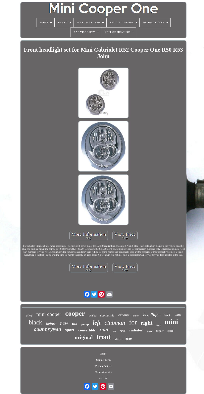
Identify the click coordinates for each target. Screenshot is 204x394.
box (74, 324)
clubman (115, 322)
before (51, 323)
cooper (75, 313)
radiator (136, 330)
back (167, 315)
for (133, 322)
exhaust (123, 315)
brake (149, 331)
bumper (160, 330)
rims (122, 330)
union (136, 315)
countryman (47, 329)
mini (171, 322)
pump (85, 324)
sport (70, 329)
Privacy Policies (103, 366)
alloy (29, 315)
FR (106, 378)
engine (92, 315)
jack (114, 331)
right (146, 323)
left (97, 322)
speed (170, 330)
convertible (87, 330)
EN (101, 378)
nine (159, 325)
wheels (117, 338)
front (104, 336)
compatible (107, 315)
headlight (151, 314)
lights (129, 338)
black (35, 322)
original (84, 337)
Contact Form (103, 360)
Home (103, 353)
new (64, 323)
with (178, 315)
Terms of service (103, 372)
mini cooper (48, 314)
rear (104, 329)
